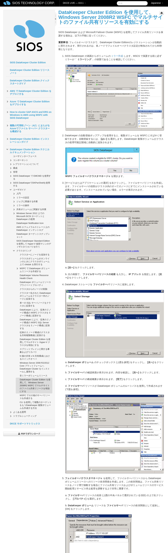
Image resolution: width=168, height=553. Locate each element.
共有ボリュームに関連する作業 (29, 209)
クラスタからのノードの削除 (33, 289)
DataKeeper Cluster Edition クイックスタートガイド (29, 82)
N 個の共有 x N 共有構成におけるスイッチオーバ (35, 357)
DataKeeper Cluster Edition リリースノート (29, 71)
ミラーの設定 (20, 198)
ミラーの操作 (20, 205)
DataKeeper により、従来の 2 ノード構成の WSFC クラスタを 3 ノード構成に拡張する (35, 312)
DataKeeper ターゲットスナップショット (33, 235)
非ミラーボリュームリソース (33, 375)
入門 (16, 194)
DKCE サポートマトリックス (25, 423)
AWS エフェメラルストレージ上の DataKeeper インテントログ (33, 228)
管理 (13, 172)
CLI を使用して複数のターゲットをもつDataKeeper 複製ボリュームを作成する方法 (35, 405)
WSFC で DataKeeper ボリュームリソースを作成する (33, 269)
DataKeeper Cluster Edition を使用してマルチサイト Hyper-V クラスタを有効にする (35, 342)
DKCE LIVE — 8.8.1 (74, 3)
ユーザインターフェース (25, 156)
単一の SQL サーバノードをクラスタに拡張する (35, 304)
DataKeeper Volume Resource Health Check (34, 276)
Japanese (157, 3)
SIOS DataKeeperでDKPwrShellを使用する (29, 184)
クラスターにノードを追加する (35, 254)
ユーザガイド (17, 190)
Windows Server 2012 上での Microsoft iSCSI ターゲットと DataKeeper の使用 (28, 215)
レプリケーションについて (24, 164)
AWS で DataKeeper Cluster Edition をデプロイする (28, 92)
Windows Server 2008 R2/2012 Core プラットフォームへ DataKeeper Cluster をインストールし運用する (35, 367)
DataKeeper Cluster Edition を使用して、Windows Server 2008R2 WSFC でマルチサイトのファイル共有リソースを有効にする (35, 385)
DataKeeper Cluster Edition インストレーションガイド (27, 140)
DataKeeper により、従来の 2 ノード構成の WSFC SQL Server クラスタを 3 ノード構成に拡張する (35, 324)
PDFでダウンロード (29, 433)
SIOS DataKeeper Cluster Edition (28, 62)
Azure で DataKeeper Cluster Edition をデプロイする (28, 103)
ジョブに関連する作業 (25, 202)
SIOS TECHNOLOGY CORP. (33, 3)
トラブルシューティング (23, 416)
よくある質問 (17, 412)
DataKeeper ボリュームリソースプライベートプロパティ (35, 283)
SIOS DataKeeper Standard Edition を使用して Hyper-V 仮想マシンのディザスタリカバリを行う (33, 244)
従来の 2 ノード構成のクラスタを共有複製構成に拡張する (35, 334)
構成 (13, 168)
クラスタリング (21, 251)
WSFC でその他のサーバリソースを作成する (35, 396)
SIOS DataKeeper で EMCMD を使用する (30, 177)
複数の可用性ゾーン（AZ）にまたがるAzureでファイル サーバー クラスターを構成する (28, 128)
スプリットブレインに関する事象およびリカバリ (35, 350)
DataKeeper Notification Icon (29, 223)
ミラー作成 (117, 56)
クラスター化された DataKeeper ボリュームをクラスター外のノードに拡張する (35, 296)
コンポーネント (18, 160)
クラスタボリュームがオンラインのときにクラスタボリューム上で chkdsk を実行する (35, 261)
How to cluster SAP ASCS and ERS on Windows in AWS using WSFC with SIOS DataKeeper (29, 114)
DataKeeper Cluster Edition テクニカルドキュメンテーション (27, 150)
